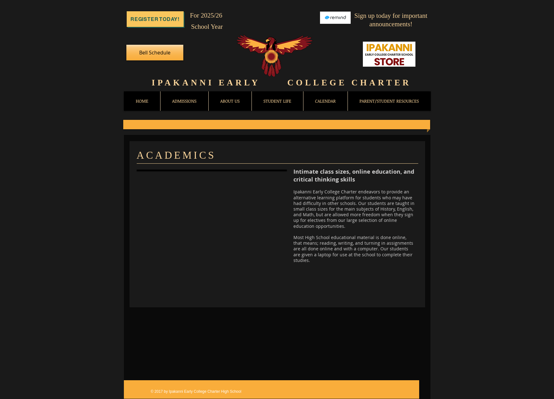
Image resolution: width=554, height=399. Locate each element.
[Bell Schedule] (154, 52)
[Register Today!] (155, 19)
